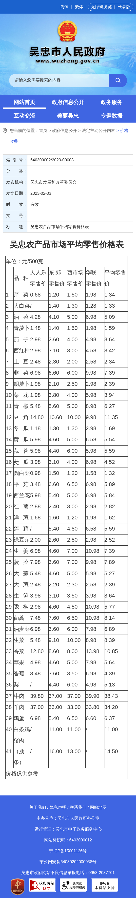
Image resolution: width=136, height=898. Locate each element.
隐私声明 (58, 807)
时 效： (16, 204)
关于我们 (37, 807)
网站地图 (98, 807)
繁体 (79, 6)
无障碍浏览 (101, 6)
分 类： (16, 171)
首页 (43, 130)
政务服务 (111, 102)
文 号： (16, 215)
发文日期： (16, 193)
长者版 (124, 6)
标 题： (16, 226)
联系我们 (78, 807)
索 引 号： (16, 160)
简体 (64, 6)
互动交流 (24, 116)
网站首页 (24, 102)
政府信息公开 (68, 102)
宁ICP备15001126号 (68, 851)
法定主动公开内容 (98, 130)
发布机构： (16, 182)
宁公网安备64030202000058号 (68, 861)
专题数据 (111, 116)
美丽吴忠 (68, 116)
